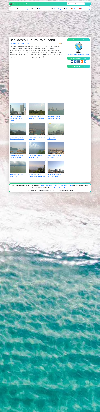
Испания (70, 185)
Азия (34, 9)
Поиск (87, 4)
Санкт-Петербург (86, 9)
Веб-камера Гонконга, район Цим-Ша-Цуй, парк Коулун (18, 118)
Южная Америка (58, 9)
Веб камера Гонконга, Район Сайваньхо (16, 156)
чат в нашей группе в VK (60, 187)
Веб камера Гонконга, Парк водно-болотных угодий (37, 117)
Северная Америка (44, 9)
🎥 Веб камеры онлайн (19, 4)
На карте (32, 4)
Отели (14, 9)
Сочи (61, 185)
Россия (21, 9)
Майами (56, 185)
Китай (27, 43)
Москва (76, 9)
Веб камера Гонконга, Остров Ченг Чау (54, 156)
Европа (28, 9)
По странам (41, 4)
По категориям (52, 4)
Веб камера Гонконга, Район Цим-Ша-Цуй (54, 175)
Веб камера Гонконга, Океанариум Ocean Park (17, 138)
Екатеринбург (49, 185)
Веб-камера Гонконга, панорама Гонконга (54, 117)
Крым (65, 185)
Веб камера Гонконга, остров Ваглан (35, 156)
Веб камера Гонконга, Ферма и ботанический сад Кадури (37, 176)
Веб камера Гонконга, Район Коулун (54, 138)
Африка (68, 9)
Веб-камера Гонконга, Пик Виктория (37, 138)
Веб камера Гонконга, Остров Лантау (16, 175)
